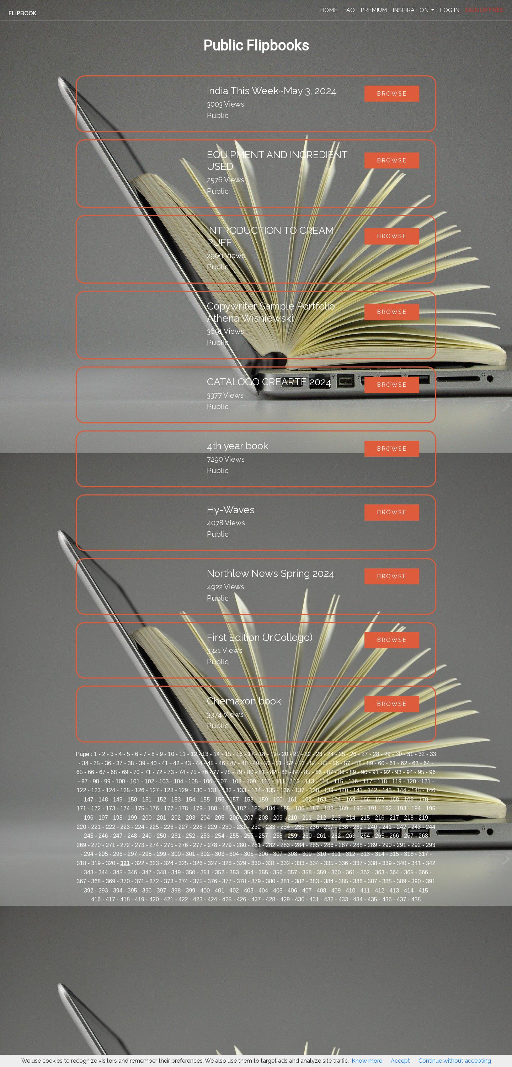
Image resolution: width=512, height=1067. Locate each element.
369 (110, 881)
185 (285, 808)
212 (321, 818)
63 (415, 763)
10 (171, 754)
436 (387, 899)
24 (330, 754)
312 (351, 854)
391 (431, 881)
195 (431, 808)
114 (324, 781)
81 (261, 772)
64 (426, 763)
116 (353, 781)
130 (198, 790)
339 (387, 863)
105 (193, 781)
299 (161, 854)
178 (183, 808)
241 (387, 827)
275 (169, 845)
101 (135, 781)
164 (336, 800)
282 (271, 845)
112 (295, 781)
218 (409, 818)
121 (426, 781)
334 (314, 863)
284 (299, 845)
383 (314, 881)
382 (299, 881)
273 (139, 845)
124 (110, 790)
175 (139, 808)
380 (271, 881)
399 (191, 891)
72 (159, 772)
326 (198, 863)
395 (132, 891)
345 (118, 872)
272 (125, 845)
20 (285, 754)
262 (336, 836)
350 (191, 872)
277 (198, 845)
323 (154, 863)
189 (343, 808)
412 (379, 891)
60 (381, 763)
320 (110, 863)
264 (365, 836)
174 (125, 808)
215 (365, 818)
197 (103, 818)
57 (347, 763)
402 (234, 891)
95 (421, 772)
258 (278, 836)
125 (125, 790)
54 (313, 763)
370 (125, 881)
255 (234, 836)
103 (164, 781)
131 (212, 790)
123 (96, 790)
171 (81, 808)
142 (372, 790)
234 (285, 827)
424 (212, 899)
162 (307, 800)
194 (416, 808)
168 (394, 800)
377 (227, 881)
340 (401, 863)
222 (110, 827)
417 (110, 899)
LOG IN (449, 10)
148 (103, 800)
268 (423, 836)
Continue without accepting (454, 1060)
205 (219, 818)
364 (394, 872)
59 (370, 763)
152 (161, 800)
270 (96, 845)
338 (372, 863)
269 (81, 845)
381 (285, 881)
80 (250, 772)
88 (341, 772)
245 (89, 836)
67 (102, 772)
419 (139, 899)
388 (387, 881)
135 (271, 790)
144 (401, 790)
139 (329, 790)
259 (292, 836)
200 (147, 818)
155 (205, 800)
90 (364, 772)
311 (336, 854)
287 (343, 845)
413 (394, 891)
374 (183, 881)
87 (330, 772)
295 (103, 854)
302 (205, 854)
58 (358, 763)
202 (176, 818)
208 (263, 818)
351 (205, 872)
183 (256, 808)
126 (139, 790)
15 (228, 754)
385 (343, 881)
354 (249, 872)
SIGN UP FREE (484, 10)
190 (358, 808)
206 (234, 818)
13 (205, 754)
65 (79, 772)
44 (199, 763)
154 (191, 800)
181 (227, 808)
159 (263, 800)
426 (241, 899)
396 (147, 891)
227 (183, 827)
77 (216, 772)
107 (222, 781)
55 (324, 763)
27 (365, 754)
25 (342, 754)
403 (249, 891)
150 (132, 800)
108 (236, 781)
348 (161, 872)
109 (251, 781)
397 (161, 891)
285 (314, 845)
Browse (392, 93)
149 (118, 800)
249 (147, 836)
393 (103, 891)
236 (314, 827)
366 (423, 872)
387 (372, 881)
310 (321, 854)
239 (358, 827)
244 (431, 827)
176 (154, 808)
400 (205, 891)
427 (256, 899)
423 (198, 899)
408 (321, 891)
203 (191, 818)
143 (387, 790)
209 (278, 818)
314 (379, 854)
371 (139, 881)
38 (131, 763)
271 (110, 845)
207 (249, 818)
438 (416, 899)
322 (139, 863)
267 (409, 836)
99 (107, 781)
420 (154, 899)
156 (219, 800)
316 (409, 854)
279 (227, 845)
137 (299, 790)
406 (292, 891)
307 (278, 854)
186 (299, 808)
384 (329, 881)
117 (368, 781)
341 (416, 863)
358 (307, 872)
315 (394, 854)
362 (365, 872)
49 (256, 763)
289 (372, 845)
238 (343, 827)
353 (234, 872)
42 (176, 763)
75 (193, 772)
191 (372, 808)
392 (89, 891)
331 (271, 863)
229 (212, 827)
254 (219, 836)
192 (387, 808)
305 (249, 854)
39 (142, 763)
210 (292, 818)
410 (351, 891)
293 (431, 845)
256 (249, 836)
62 (404, 763)
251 (176, 836)
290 (387, 845)
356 (278, 872)
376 (212, 881)
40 (153, 763)
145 (416, 790)
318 (81, 863)
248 (132, 836)
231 (241, 827)
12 (194, 754)
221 (96, 827)
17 (250, 754)
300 (176, 854)
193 (401, 808)
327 (212, 863)
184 (271, 808)
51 (279, 763)
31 (410, 754)
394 (118, 891)
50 (267, 763)
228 (198, 827)
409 (336, 891)
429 (285, 899)
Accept (400, 1060)
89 (353, 772)
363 (379, 872)
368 (96, 881)
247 (118, 836)
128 (169, 790)
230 (227, 827)
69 (125, 772)
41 (165, 763)
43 (188, 763)
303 (219, 854)
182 (241, 808)
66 (91, 772)
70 (136, 772)
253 (205, 836)
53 (301, 763)
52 (290, 763)
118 (382, 781)
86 (318, 772)
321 (125, 863)
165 (351, 800)
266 (394, 836)
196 (89, 818)
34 (85, 763)
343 (89, 872)
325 (183, 863)
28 (376, 754)
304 (234, 854)
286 (329, 845)
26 (353, 754)
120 (411, 781)
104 (178, 781)
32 (421, 754)
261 (321, 836)
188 (329, 808)
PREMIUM (374, 10)
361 (351, 872)
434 (358, 899)
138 (314, 790)
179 (198, 808)
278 (212, 845)
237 (329, 827)
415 (423, 891)
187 (314, 808)
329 (241, 863)
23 (319, 754)
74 (182, 772)
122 (81, 790)
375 (198, 881)
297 (132, 854)
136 (285, 790)
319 (96, 863)
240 (372, 827)
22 (308, 754)
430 (299, 899)
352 (219, 872)
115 (338, 781)
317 (423, 854)
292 (416, 845)
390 (416, 881)
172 (96, 808)
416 (96, 899)
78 (227, 772)
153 (176, 800)
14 (216, 754)
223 (125, 827)
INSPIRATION (411, 10)
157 (234, 800)
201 (161, 818)
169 (409, 800)
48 (244, 763)
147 (89, 800)
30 (399, 754)
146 (431, 790)
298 (147, 854)
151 (147, 800)
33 (433, 754)
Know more (367, 1060)
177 (169, 808)
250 (161, 836)
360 (336, 872)
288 (358, 845)
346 (132, 872)
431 (314, 899)
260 (307, 836)
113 (309, 781)
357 (292, 872)
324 (169, 863)
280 (241, 845)
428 (271, 899)
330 (256, 863)
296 (118, 854)
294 (89, 854)
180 (212, 808)
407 (307, 891)
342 (431, 863)
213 (336, 818)
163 (321, 800)
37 (119, 763)
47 (233, 763)
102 (149, 781)
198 (118, 818)
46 (222, 763)
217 (394, 818)
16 (239, 754)
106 (208, 781)
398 (176, 891)
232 (256, 827)
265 (379, 836)
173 (110, 808)
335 (329, 863)
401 (219, 891)
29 (387, 754)
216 (379, 818)
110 (266, 781)
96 (432, 772)
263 (351, 836)
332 (285, 863)
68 (114, 772)
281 (256, 845)
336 (343, 863)
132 (227, 790)
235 (299, 827)
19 (273, 754)
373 (169, 881)
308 (292, 854)
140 (343, 790)
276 (183, 845)
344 (103, 872)
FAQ (349, 10)
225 (154, 827)
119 (397, 781)
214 (351, 818)
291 (401, 845)
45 (210, 763)
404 (263, 891)
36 (108, 763)
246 (103, 836)
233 (271, 827)
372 (154, 881)
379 (256, 881)
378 (241, 881)
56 (335, 763)
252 (191, 836)
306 (263, 854)
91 (375, 772)
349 (176, 872)
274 (154, 845)
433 (343, 899)
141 (358, 790)
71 (148, 772)
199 (132, 818)
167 (379, 800)
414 (409, 891)
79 (239, 772)
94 (409, 772)
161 (292, 800)
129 (183, 790)
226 (169, 827)
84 (296, 772)
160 (278, 800)
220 (81, 827)
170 (423, 800)
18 (262, 754)
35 (97, 763)
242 (401, 827)
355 (263, 872)
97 (84, 781)
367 (81, 881)
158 (249, 800)
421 (169, 899)
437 (401, 899)
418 (125, 899)
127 (154, 790)
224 (139, 827)
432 (329, 899)
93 (398, 772)
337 (358, 863)
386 (358, 881)
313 (365, 854)
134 (256, 790)
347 (147, 872)
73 (170, 772)
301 (191, 854)
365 (409, 872)
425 (227, 899)
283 (285, 845)
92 (387, 772)
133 (241, 790)
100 (120, 781)
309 (307, 854)
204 (205, 818)
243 (416, 827)
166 (365, 800)
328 (227, 863)
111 (280, 781)
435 (372, 899)
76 (205, 772)
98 (96, 781)
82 (273, 772)
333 (299, 863)
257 (263, 836)
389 (401, 881)
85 (307, 772)
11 (182, 754)
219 (423, 818)
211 (307, 818)
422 (183, 899)
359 (321, 872)
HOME (328, 10)
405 (278, 891)
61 (392, 763)
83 (284, 772)
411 (365, 891)
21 (296, 754)
